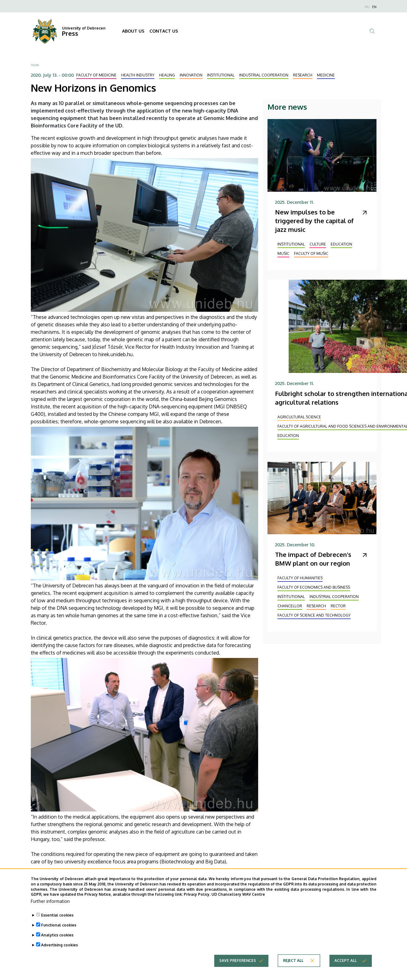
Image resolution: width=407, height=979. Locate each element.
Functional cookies (58, 934)
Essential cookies (57, 924)
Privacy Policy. (197, 904)
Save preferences (237, 970)
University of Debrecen (84, 28)
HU (367, 7)
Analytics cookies (57, 944)
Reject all (293, 970)
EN (374, 7)
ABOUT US (133, 31)
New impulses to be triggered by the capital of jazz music (314, 220)
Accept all (345, 970)
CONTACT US (163, 31)
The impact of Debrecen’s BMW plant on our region (313, 558)
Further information (50, 910)
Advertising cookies (59, 954)
